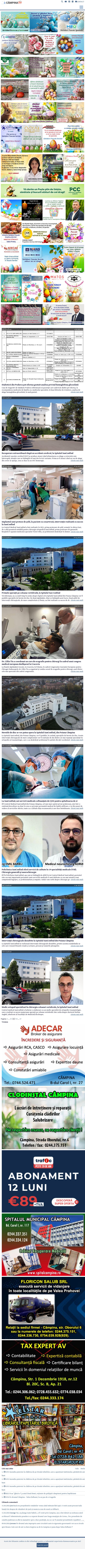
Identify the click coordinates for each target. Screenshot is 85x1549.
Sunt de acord (42, 1545)
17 (20, 1018)
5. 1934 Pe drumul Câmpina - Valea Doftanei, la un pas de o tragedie (29, 1497)
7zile (77, 1468)
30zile (82, 1468)
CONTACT (79, 1)
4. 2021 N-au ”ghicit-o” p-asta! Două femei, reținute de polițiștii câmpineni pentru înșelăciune (39, 1493)
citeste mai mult (77, 392)
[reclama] (42, 31)
